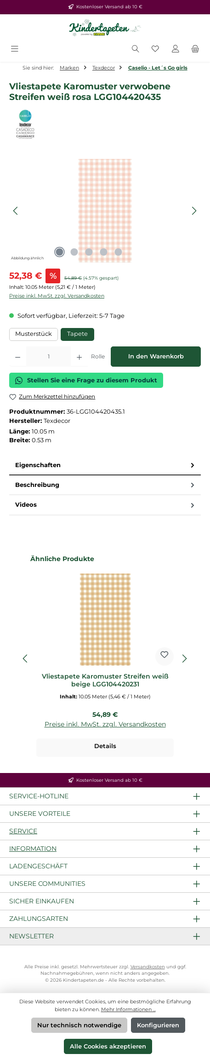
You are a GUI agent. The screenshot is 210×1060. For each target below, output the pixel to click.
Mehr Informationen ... (128, 1009)
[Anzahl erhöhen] (79, 356)
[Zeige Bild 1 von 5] (59, 252)
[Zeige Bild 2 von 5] (74, 252)
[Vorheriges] (16, 211)
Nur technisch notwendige (79, 1025)
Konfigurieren (158, 1025)
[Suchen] (135, 49)
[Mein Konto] (175, 49)
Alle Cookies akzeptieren (108, 1046)
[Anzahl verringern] (17, 356)
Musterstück (33, 333)
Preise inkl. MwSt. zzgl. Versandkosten (56, 296)
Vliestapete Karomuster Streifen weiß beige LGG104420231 (105, 681)
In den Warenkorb (156, 356)
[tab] (105, 465)
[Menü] (15, 49)
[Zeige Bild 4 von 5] (104, 252)
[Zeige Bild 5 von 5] (118, 252)
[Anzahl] (48, 356)
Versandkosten (148, 966)
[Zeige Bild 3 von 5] (89, 252)
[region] (105, 211)
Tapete (77, 333)
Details (105, 746)
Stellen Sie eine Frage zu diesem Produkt (86, 380)
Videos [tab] (105, 505)
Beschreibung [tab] (105, 485)
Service (23, 831)
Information (33, 848)
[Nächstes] (194, 211)
